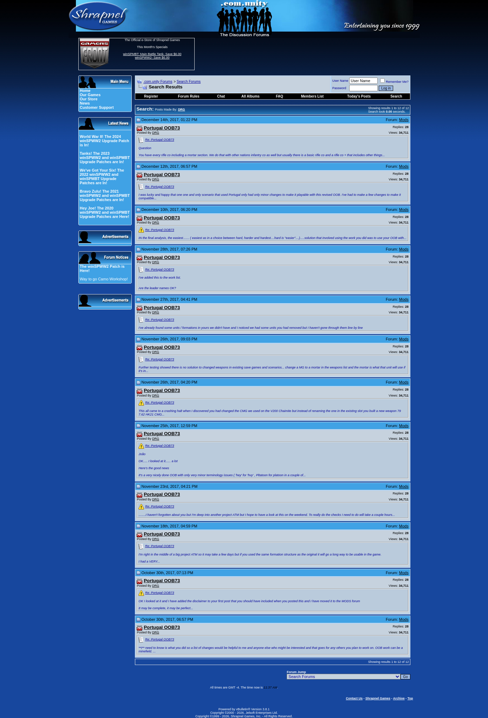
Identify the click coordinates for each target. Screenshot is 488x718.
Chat (221, 96)
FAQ (279, 96)
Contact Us (354, 698)
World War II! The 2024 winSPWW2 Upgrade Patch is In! (104, 140)
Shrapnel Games (377, 698)
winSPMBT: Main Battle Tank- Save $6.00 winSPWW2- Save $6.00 (152, 55)
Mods (404, 120)
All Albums (250, 96)
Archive (399, 698)
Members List (312, 96)
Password (339, 88)
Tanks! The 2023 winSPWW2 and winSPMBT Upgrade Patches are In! (105, 157)
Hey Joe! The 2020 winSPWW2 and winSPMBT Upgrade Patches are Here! (105, 212)
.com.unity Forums (157, 82)
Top (410, 698)
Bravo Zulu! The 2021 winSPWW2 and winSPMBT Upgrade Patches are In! (105, 195)
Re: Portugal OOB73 (159, 139)
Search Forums (189, 82)
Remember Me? (394, 82)
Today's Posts (359, 96)
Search (396, 96)
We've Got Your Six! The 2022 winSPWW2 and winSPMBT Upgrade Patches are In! (102, 176)
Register (151, 96)
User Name (340, 80)
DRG (155, 132)
